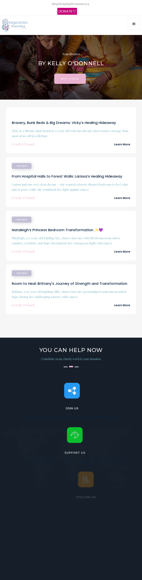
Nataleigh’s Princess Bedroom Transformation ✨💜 (57, 229)
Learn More (122, 144)
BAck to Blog (70, 78)
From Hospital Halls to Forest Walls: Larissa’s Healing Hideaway (67, 176)
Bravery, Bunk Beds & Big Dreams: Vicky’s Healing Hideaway (64, 122)
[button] (134, 24)
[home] (15, 25)
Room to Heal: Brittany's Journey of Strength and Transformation (69, 283)
